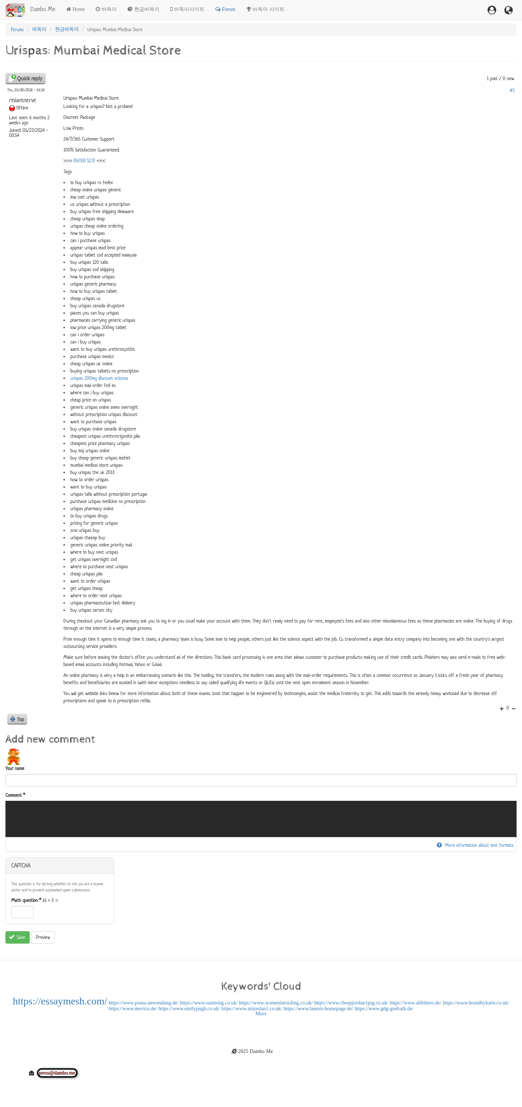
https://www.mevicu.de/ (132, 1008)
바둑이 (109, 9)
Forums (17, 29)
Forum (228, 9)
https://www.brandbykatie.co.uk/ (476, 1002)
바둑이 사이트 (269, 9)
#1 (512, 90)
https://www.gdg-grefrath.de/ (384, 1008)
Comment (15, 795)
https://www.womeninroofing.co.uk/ (275, 1002)
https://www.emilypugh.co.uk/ (189, 1008)
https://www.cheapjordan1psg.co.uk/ (351, 1002)
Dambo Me (42, 9)
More (261, 1013)
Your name (14, 768)
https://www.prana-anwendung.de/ (144, 1002)
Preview (43, 937)
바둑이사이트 (189, 9)
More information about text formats (475, 845)
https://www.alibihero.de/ (416, 1002)
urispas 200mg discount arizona (99, 378)
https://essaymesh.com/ (60, 1001)
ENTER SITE (84, 161)
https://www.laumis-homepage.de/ (318, 1008)
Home (78, 9)
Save (17, 937)
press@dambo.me (57, 1072)
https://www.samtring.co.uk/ (209, 1002)
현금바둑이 (147, 9)
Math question (26, 900)
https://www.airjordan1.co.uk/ (251, 1008)
